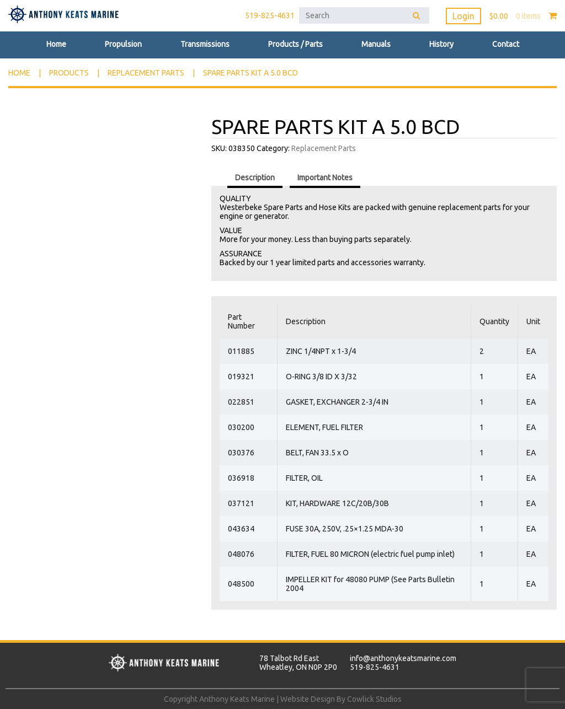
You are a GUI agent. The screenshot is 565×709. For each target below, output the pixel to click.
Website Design (307, 699)
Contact (505, 44)
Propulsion (123, 44)
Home (56, 44)
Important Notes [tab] (325, 177)
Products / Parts (295, 44)
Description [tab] (255, 177)
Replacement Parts (146, 72)
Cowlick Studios (374, 699)
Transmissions (205, 44)
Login (463, 16)
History (441, 44)
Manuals (376, 44)
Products (69, 72)
